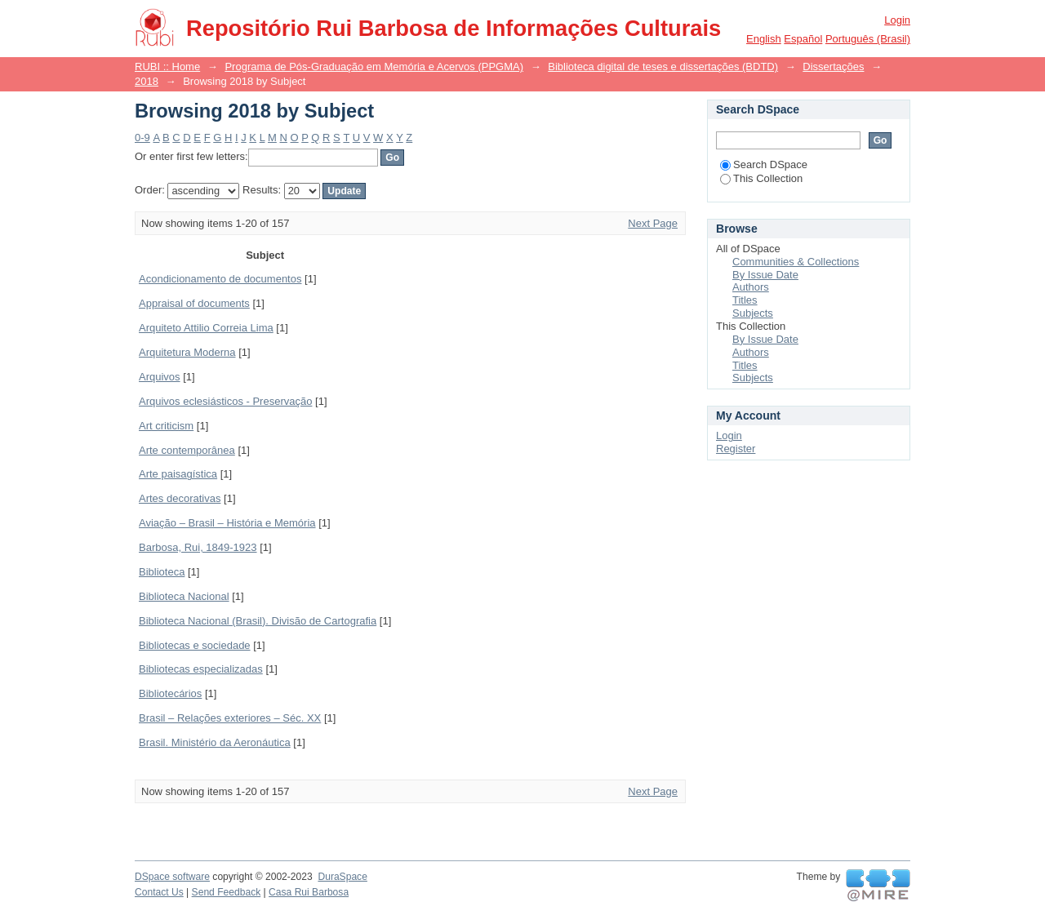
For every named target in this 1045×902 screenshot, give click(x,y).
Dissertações (833, 66)
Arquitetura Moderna (187, 352)
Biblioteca (162, 572)
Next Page (653, 223)
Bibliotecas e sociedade (195, 645)
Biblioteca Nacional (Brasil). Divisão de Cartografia (257, 621)
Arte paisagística (178, 474)
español (803, 39)
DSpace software (172, 876)
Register (735, 448)
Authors (750, 287)
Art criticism (166, 426)
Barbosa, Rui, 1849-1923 (198, 547)
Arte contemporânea (187, 450)
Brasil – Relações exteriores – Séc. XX (230, 718)
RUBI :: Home (167, 66)
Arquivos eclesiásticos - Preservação (225, 401)
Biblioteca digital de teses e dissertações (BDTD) (663, 66)
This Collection (761, 178)
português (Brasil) (867, 39)
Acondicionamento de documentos (220, 279)
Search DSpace (763, 164)
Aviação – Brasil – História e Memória (227, 523)
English (763, 39)
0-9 (142, 137)
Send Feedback (226, 892)
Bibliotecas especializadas (201, 669)
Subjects (752, 313)
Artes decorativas (179, 498)
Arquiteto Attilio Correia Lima (206, 328)
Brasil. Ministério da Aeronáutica (215, 742)
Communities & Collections (795, 261)
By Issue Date (765, 275)
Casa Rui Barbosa (309, 892)
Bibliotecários (170, 693)
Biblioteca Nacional (184, 596)
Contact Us (159, 892)
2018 (146, 81)
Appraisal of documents (194, 303)
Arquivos (159, 377)
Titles (745, 300)
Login (897, 20)
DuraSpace (342, 876)
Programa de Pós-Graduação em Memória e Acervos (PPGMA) (374, 66)
